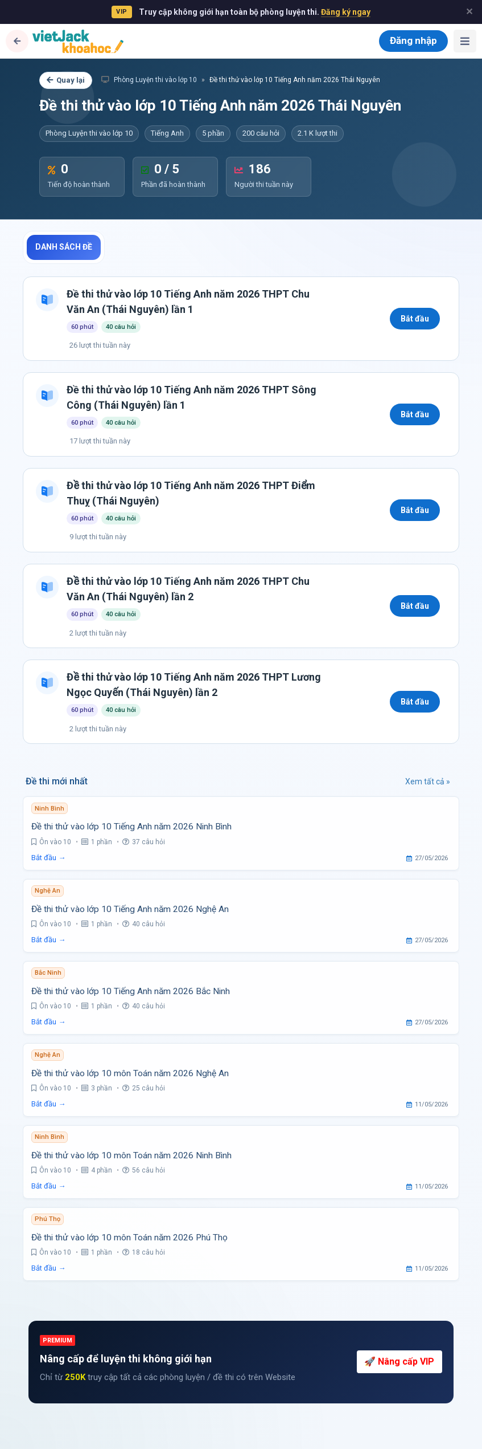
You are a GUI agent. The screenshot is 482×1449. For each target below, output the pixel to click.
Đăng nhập (413, 40)
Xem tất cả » (427, 781)
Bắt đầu (415, 318)
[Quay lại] (17, 41)
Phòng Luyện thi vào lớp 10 (149, 80)
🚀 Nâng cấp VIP (399, 1361)
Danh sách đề (63, 246)
